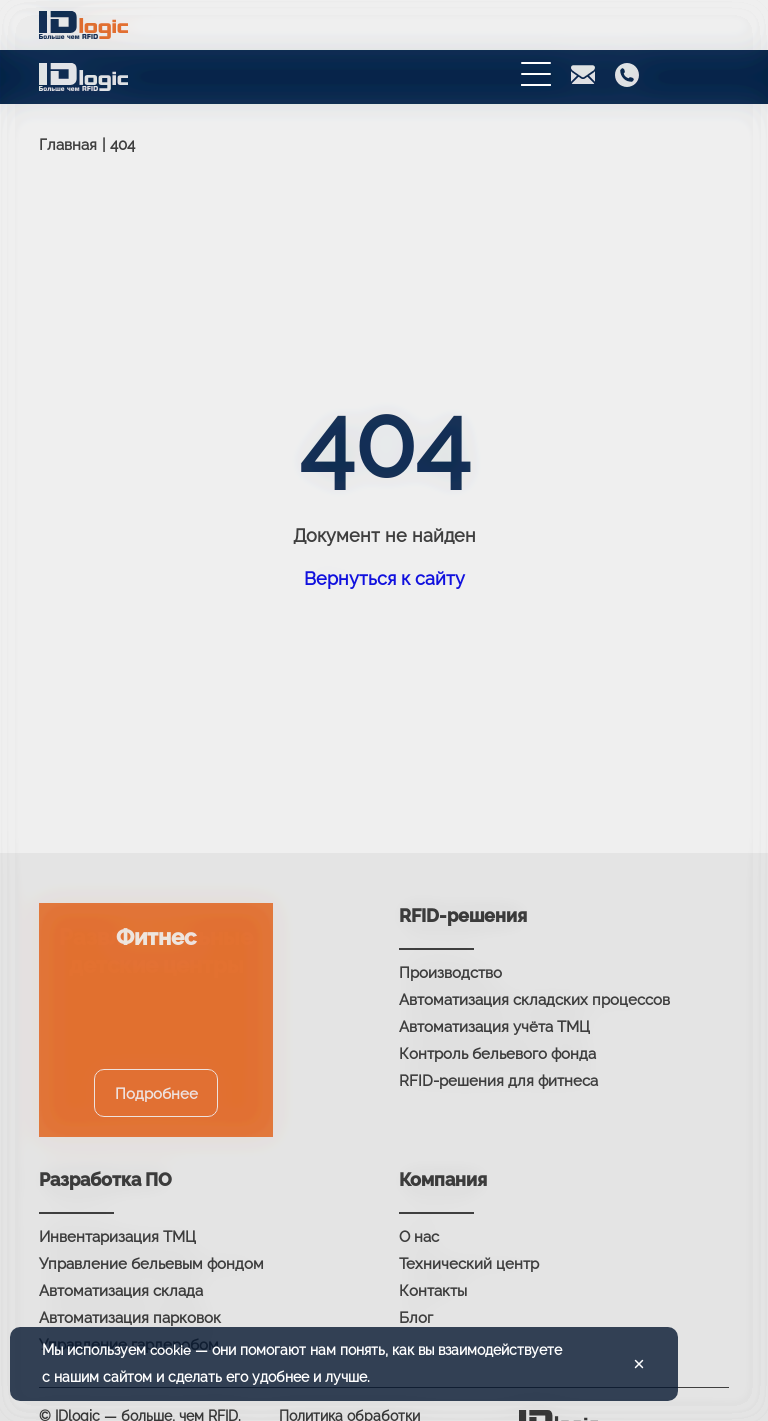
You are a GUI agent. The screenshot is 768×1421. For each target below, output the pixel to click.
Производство (450, 973)
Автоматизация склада (121, 1291)
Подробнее (156, 1094)
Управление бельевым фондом (151, 1264)
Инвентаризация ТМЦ (117, 1237)
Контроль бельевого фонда (497, 1054)
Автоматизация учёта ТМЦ (494, 1027)
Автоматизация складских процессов (534, 1000)
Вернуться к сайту (384, 578)
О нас (419, 1237)
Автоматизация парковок (130, 1318)
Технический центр (469, 1264)
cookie (171, 1350)
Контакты (433, 1291)
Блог (416, 1318)
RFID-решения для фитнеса (498, 1081)
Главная (68, 145)
